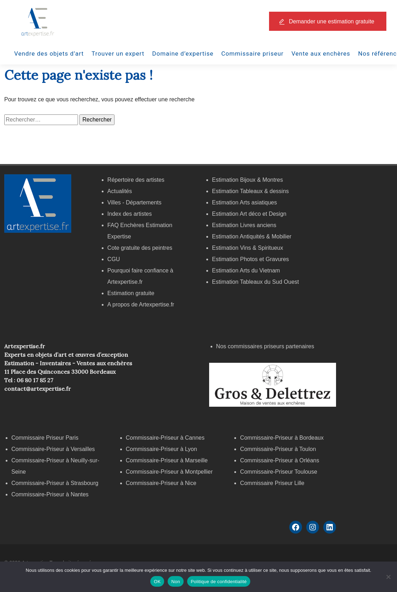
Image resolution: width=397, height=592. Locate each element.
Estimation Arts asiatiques (244, 202)
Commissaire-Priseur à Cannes (166, 438)
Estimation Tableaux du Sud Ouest (255, 282)
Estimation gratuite (131, 293)
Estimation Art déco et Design (249, 214)
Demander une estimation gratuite (331, 21)
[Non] (388, 576)
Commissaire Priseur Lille (272, 483)
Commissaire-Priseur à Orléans (279, 460)
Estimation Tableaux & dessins (250, 191)
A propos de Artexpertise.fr (140, 304)
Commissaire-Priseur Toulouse (278, 472)
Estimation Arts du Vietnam (246, 270)
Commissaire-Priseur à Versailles (53, 449)
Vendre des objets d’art (49, 53)
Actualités (119, 191)
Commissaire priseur (252, 53)
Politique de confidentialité (219, 581)
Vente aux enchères (320, 53)
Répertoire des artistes (135, 180)
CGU (113, 259)
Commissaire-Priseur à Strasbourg (55, 483)
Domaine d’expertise (182, 53)
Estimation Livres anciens (244, 225)
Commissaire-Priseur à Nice (161, 483)
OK (157, 581)
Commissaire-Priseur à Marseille (167, 460)
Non (175, 581)
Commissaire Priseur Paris (44, 438)
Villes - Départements (134, 202)
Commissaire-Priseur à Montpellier (169, 472)
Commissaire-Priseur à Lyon (161, 449)
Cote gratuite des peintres (139, 248)
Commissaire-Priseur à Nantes (50, 494)
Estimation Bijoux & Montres (247, 180)
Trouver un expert (117, 53)
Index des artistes (129, 214)
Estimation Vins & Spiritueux (247, 248)
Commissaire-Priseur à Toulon (278, 449)
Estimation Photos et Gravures (250, 259)
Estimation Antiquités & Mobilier (251, 236)
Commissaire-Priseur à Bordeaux (282, 438)
